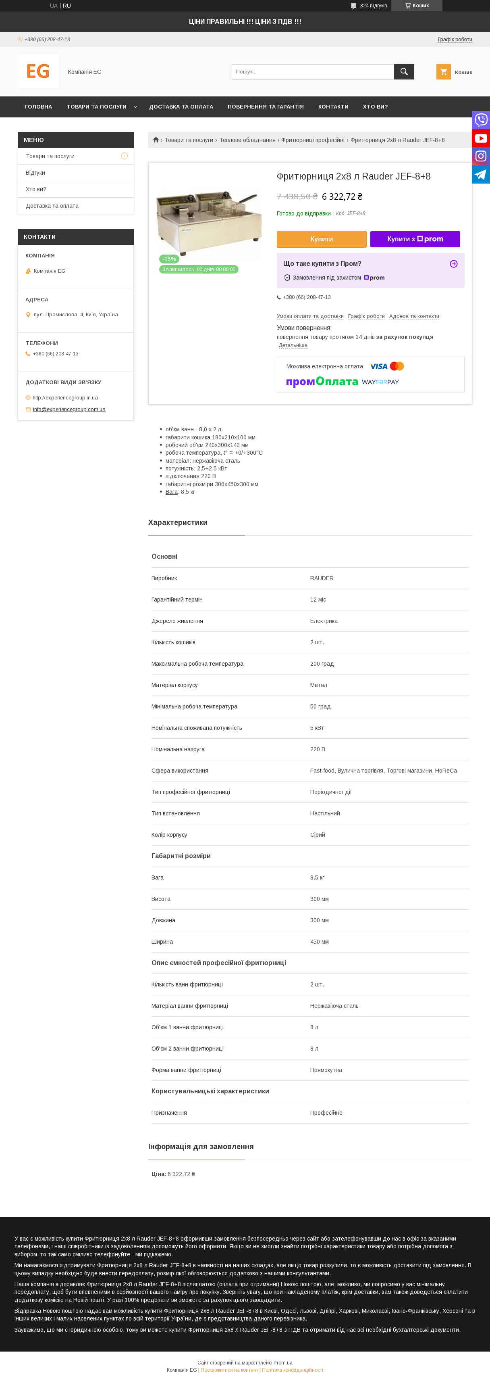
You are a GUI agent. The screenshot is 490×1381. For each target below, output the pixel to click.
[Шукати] (404, 71)
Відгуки (35, 172)
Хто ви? (375, 107)
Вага (172, 492)
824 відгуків (373, 5)
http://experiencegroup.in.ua (65, 398)
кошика (200, 437)
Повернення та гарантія (266, 107)
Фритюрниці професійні (313, 140)
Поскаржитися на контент (229, 1370)
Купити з (415, 239)
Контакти (333, 107)
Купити (322, 239)
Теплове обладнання (247, 140)
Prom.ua (283, 1363)
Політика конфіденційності (292, 1370)
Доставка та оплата (181, 107)
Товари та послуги (96, 107)
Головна (38, 107)
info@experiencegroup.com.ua (69, 409)
